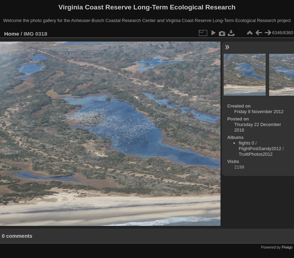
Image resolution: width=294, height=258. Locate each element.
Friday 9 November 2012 (259, 111)
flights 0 (246, 143)
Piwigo (287, 247)
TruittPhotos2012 (256, 154)
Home (11, 34)
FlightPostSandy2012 (260, 148)
